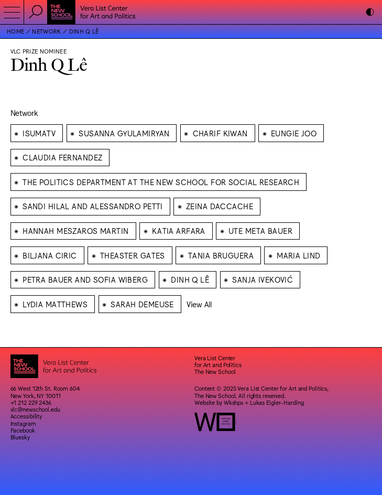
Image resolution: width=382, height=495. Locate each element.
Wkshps (233, 402)
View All (199, 303)
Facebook (22, 430)
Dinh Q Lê (84, 31)
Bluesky (20, 437)
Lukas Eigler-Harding (277, 402)
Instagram (23, 423)
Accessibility (26, 416)
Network (46, 31)
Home (15, 31)
